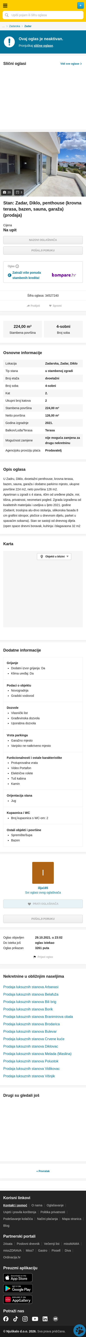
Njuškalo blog (55, 1318)
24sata (7, 1243)
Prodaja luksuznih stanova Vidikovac (31, 1069)
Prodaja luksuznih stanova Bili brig (29, 1002)
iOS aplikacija (18, 1277)
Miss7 (30, 1250)
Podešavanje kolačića (18, 1219)
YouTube (35, 1318)
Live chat (79, 1330)
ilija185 (43, 888)
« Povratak (43, 1171)
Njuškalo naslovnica (43, 5)
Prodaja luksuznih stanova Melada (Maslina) (37, 1054)
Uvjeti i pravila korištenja (19, 1212)
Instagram (25, 1318)
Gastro (42, 1250)
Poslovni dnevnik (28, 1243)
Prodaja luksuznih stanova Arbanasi (30, 987)
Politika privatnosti (52, 1212)
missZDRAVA (12, 1250)
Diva (68, 1250)
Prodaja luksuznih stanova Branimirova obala (38, 1017)
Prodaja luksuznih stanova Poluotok (30, 1061)
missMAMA (71, 1243)
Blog (6, 1225)
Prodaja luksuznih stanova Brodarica (31, 1024)
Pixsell (56, 1250)
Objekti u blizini (55, 556)
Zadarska (14, 26)
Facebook (5, 1318)
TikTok (15, 1318)
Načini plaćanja (47, 1219)
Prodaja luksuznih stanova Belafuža (30, 994)
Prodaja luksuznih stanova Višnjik (29, 1076)
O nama (37, 1205)
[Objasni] (17, 266)
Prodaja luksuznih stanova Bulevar (30, 1031)
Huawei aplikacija (18, 1299)
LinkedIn (45, 1318)
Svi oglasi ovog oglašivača (43, 892)
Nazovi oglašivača (43, 240)
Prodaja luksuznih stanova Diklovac (30, 1046)
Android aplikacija (18, 1288)
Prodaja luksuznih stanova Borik (28, 1009)
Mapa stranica (71, 1219)
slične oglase (43, 45)
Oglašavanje (55, 1205)
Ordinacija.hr (11, 1257)
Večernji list (51, 1243)
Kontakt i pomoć (15, 1205)
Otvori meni (5, 5)
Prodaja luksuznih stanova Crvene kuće (33, 1039)
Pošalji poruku (43, 250)
